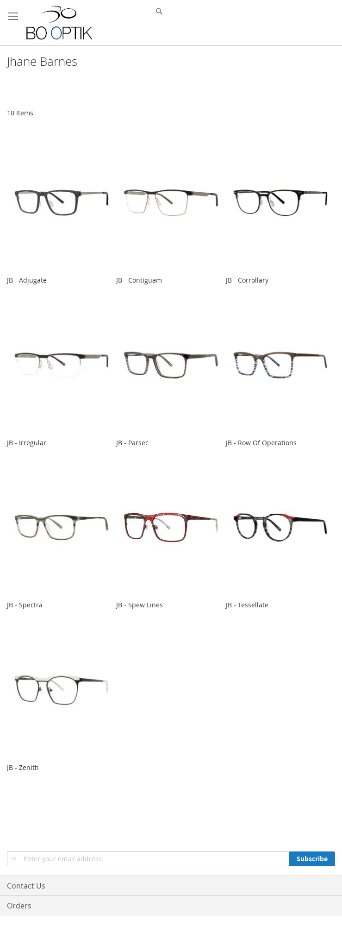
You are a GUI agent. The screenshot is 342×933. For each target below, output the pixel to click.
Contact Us (26, 886)
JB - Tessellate (247, 604)
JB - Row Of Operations (261, 442)
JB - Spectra (25, 604)
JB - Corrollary (247, 280)
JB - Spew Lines (139, 604)
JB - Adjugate (27, 280)
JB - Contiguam (139, 280)
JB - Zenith (23, 767)
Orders (19, 906)
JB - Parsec (132, 442)
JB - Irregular (26, 442)
